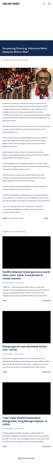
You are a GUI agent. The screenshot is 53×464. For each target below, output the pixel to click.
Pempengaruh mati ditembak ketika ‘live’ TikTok (24, 348)
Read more (46, 300)
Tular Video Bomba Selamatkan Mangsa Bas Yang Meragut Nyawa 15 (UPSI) (24, 421)
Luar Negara (13, 218)
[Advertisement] (26, 25)
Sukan (21, 218)
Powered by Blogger (26, 458)
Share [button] (46, 218)
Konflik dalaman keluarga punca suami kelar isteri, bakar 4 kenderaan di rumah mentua (26, 275)
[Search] (44, 3)
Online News (10, 3)
